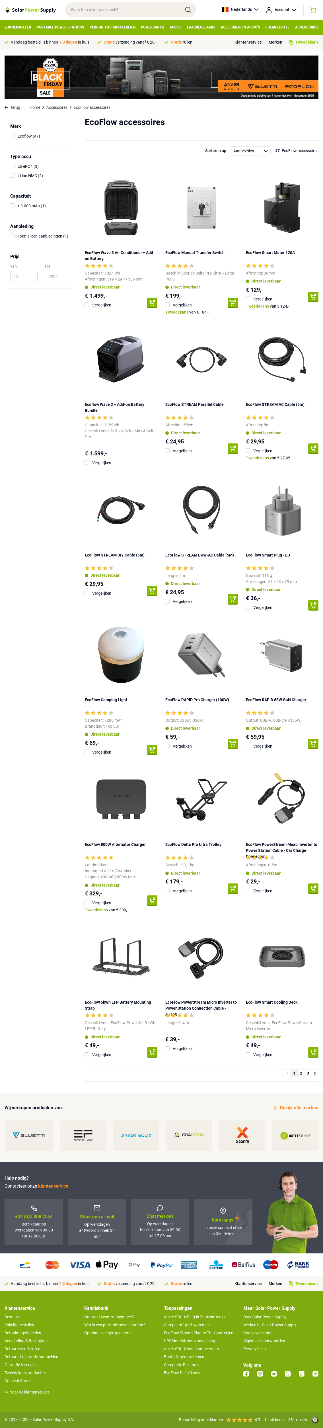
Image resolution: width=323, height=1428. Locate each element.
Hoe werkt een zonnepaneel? (109, 1317)
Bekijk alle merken (296, 1107)
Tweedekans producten (25, 1372)
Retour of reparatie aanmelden (31, 1357)
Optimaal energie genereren (108, 1333)
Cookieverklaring (258, 1333)
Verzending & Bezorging (26, 1341)
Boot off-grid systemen (184, 1357)
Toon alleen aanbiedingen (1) (43, 236)
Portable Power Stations (60, 27)
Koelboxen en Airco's (240, 27)
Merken (275, 42)
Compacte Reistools (181, 1364)
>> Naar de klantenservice (27, 1392)
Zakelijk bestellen (19, 1325)
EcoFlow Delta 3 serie (182, 1372)
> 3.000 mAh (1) (32, 206)
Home (35, 107)
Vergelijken (101, 305)
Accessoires (306, 27)
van (13, 266)
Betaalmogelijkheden (23, 1333)
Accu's (176, 27)
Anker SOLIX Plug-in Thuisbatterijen (195, 1317)
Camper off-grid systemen (187, 1325)
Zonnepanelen (18, 27)
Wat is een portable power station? (114, 1325)
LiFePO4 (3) (28, 166)
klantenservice (53, 1186)
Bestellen (12, 1317)
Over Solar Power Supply (265, 1317)
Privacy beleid (255, 1349)
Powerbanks (152, 27)
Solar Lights (277, 27)
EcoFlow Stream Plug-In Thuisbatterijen (198, 1333)
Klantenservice (248, 42)
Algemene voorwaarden (264, 1341)
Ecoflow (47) (29, 136)
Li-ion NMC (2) (30, 175)
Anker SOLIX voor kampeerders (191, 1349)
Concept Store (17, 1380)
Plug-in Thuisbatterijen (113, 27)
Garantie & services (21, 1364)
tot (47, 266)
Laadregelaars (201, 27)
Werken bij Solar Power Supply (269, 1325)
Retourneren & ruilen (22, 1349)
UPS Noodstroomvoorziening (189, 1341)
